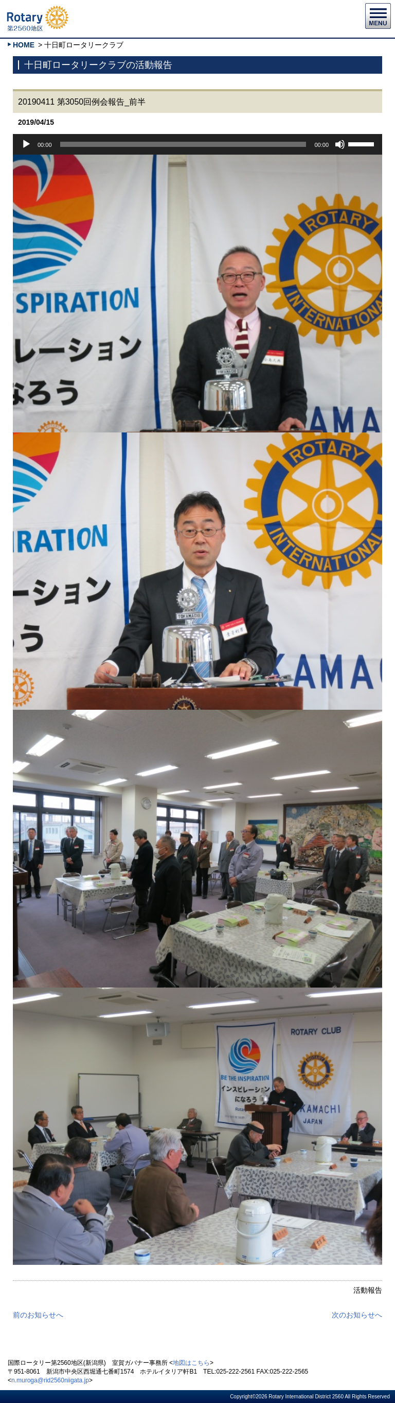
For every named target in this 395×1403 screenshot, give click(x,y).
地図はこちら (191, 1362)
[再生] (26, 144)
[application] (197, 144)
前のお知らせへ (38, 1315)
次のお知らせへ (357, 1315)
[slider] (183, 144)
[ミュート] (340, 144)
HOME (23, 44)
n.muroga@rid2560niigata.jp (50, 1380)
